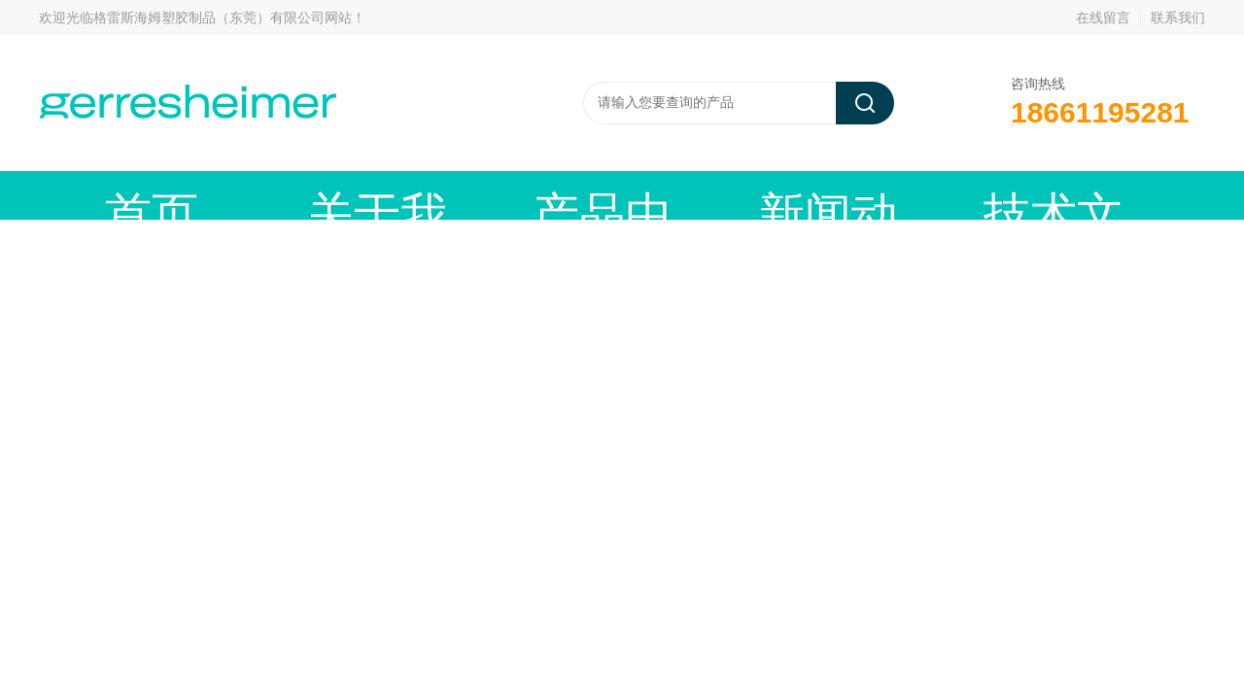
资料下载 (841, 195)
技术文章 (695, 195)
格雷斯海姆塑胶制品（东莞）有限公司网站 (222, 17)
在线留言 (1103, 17)
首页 (111, 195)
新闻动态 (549, 195)
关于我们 (257, 195)
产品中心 (403, 195)
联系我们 (1178, 17)
